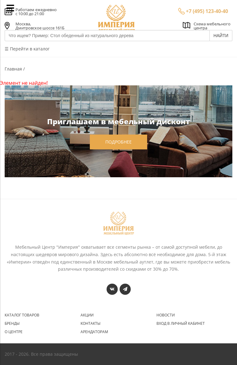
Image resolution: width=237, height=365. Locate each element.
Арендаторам (94, 332)
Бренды (12, 323)
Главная (14, 69)
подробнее (118, 142)
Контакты (90, 323)
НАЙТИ (220, 35)
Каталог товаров (22, 315)
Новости (165, 315)
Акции (87, 315)
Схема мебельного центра (212, 26)
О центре (14, 332)
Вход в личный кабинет (180, 323)
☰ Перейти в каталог (27, 49)
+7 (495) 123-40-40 (207, 11)
